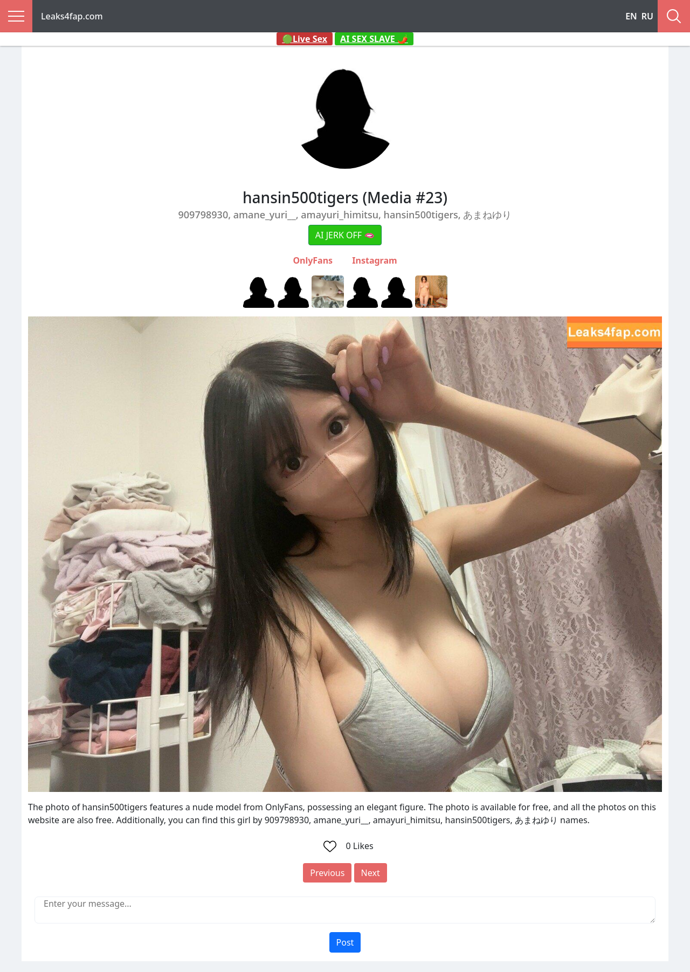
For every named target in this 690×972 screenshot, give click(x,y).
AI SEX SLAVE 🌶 (374, 39)
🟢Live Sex (304, 39)
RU (647, 16)
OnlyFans (313, 260)
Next (370, 873)
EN (631, 16)
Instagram (374, 260)
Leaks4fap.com (72, 16)
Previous (327, 873)
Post (345, 942)
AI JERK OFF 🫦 (345, 235)
